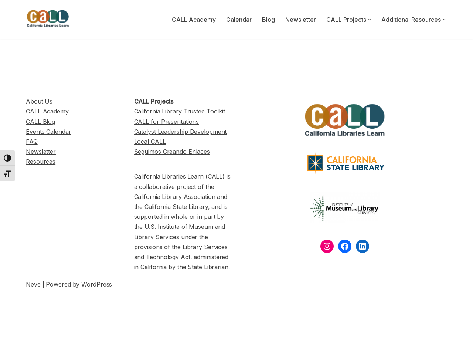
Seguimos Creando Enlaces (172, 151)
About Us (39, 101)
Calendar (239, 19)
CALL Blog (40, 121)
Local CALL (150, 141)
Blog (268, 19)
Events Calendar (48, 131)
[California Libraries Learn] (48, 20)
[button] (369, 19)
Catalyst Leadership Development (180, 131)
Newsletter (300, 19)
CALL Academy (194, 19)
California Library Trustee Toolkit (179, 111)
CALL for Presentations (166, 121)
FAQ (32, 141)
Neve (33, 284)
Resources (40, 161)
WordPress (96, 284)
